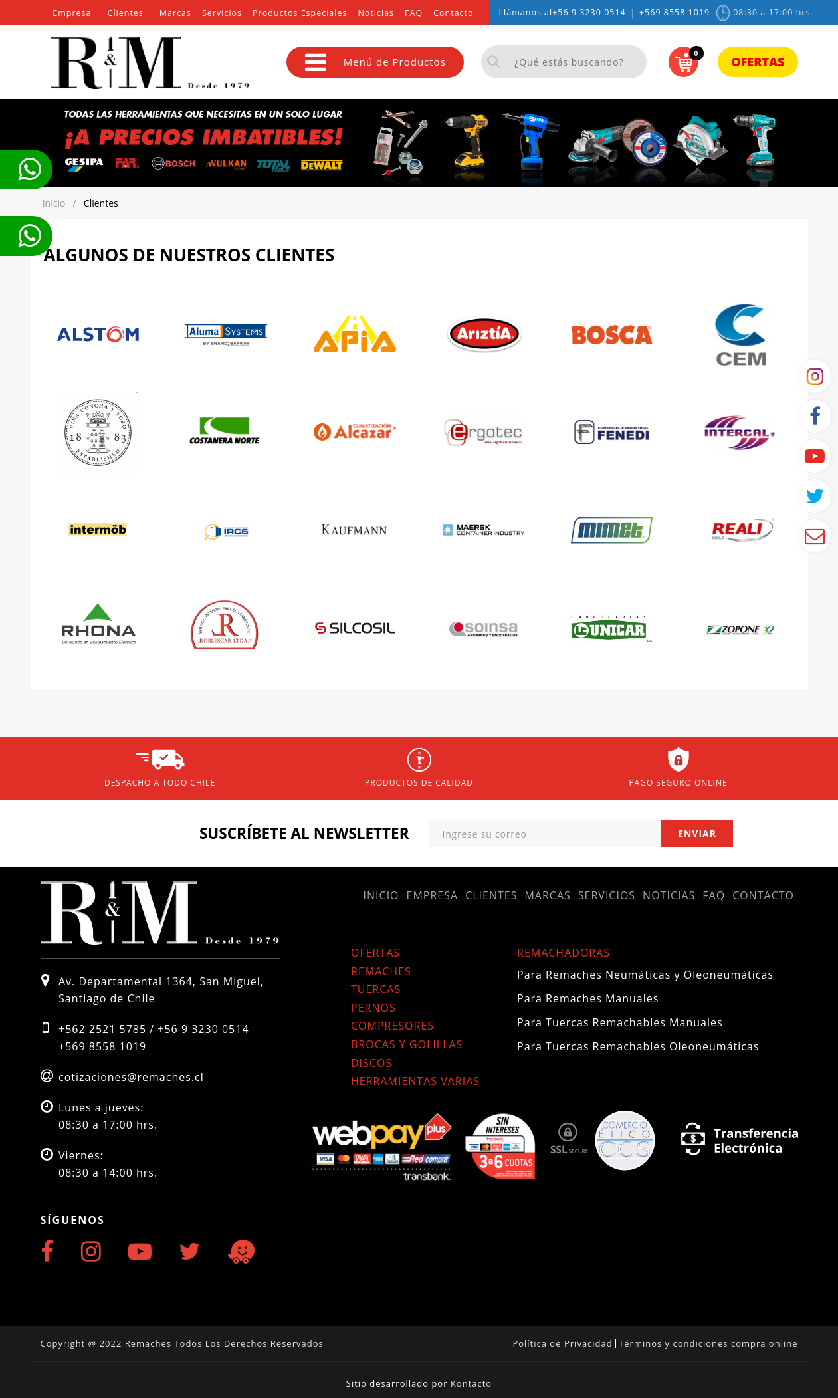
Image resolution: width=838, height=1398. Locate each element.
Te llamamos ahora (29, 169)
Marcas (175, 13)
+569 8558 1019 (674, 12)
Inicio (381, 895)
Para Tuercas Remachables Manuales (620, 1022)
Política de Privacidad (562, 1343)
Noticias (376, 13)
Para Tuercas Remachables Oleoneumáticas (638, 1046)
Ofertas (757, 62)
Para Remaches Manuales (588, 998)
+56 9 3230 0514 (589, 12)
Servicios (222, 13)
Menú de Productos (375, 62)
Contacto (453, 13)
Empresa (71, 13)
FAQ (414, 13)
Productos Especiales (300, 13)
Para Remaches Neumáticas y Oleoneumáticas (645, 974)
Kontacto (471, 1383)
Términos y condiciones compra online (708, 1343)
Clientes (126, 13)
